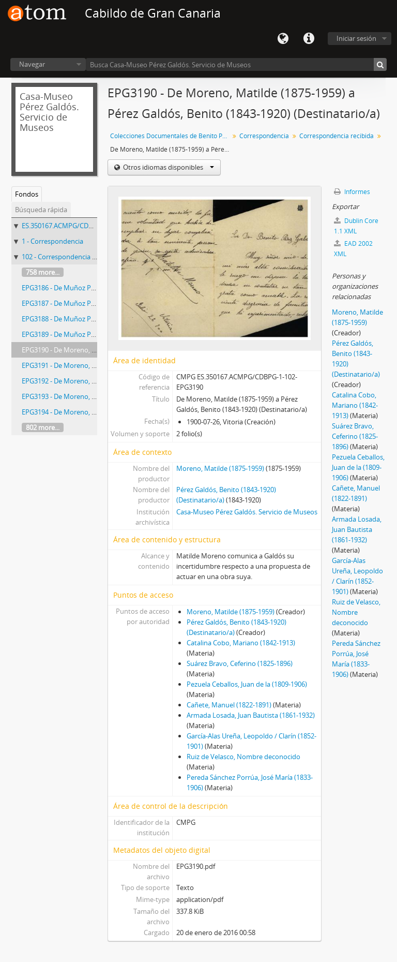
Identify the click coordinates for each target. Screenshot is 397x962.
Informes (352, 191)
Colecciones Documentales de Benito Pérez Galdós (171, 135)
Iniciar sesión (356, 38)
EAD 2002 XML (353, 248)
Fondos (26, 194)
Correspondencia (264, 135)
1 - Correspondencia (52, 241)
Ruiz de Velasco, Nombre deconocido (243, 756)
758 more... (42, 272)
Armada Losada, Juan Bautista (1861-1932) (251, 715)
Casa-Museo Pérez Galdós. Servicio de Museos (246, 511)
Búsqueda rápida (41, 209)
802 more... (42, 427)
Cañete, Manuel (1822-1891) (229, 704)
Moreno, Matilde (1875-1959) (220, 468)
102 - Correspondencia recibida (69, 256)
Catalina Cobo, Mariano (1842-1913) (241, 642)
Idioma (283, 39)
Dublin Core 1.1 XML (356, 225)
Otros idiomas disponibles (167, 167)
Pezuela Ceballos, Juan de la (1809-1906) (247, 684)
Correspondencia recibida (336, 135)
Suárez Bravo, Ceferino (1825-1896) (240, 663)
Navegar (32, 64)
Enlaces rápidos (309, 39)
